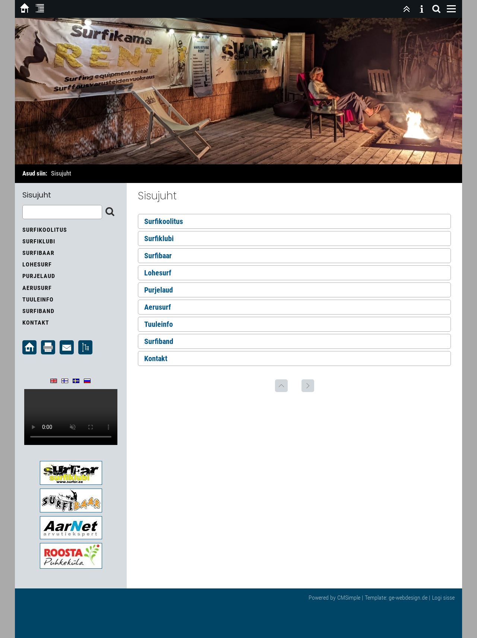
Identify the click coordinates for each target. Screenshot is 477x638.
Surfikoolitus (163, 221)
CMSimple (348, 597)
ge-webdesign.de (408, 597)
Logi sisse (443, 597)
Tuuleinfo (158, 324)
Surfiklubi (159, 238)
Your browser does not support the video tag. (70, 417)
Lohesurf (157, 272)
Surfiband (158, 341)
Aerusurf (157, 307)
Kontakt (155, 358)
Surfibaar (158, 255)
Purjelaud (158, 289)
